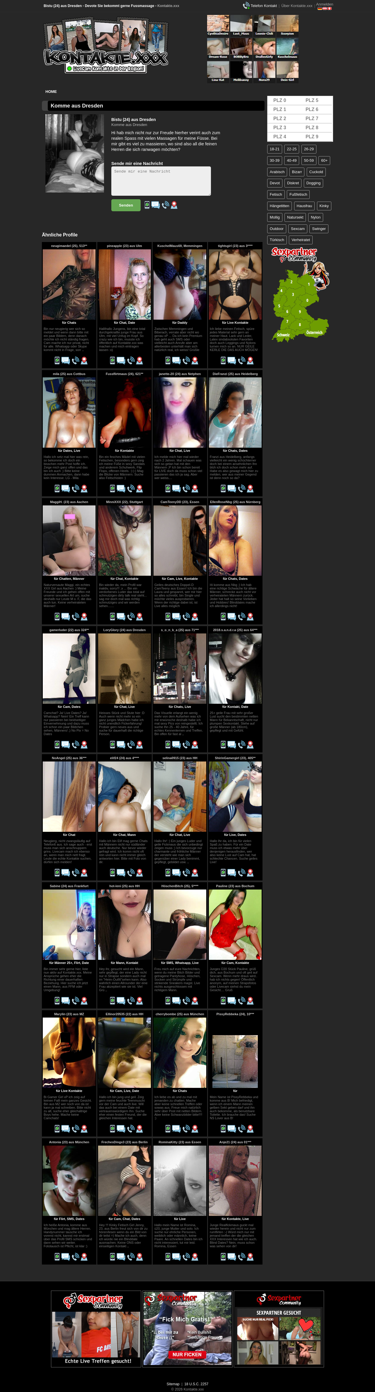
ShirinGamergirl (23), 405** (235, 758)
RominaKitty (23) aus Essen (180, 1142)
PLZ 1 (279, 109)
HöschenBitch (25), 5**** (179, 886)
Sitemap (173, 1384)
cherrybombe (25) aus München (180, 1014)
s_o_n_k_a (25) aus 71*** (180, 630)
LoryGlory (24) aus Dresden (124, 630)
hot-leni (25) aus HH (124, 886)
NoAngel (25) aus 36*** (69, 758)
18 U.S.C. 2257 (196, 1384)
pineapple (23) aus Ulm (124, 246)
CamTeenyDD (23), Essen (180, 502)
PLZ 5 (312, 100)
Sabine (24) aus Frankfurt (69, 886)
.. (83, 350)
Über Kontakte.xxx (296, 6)
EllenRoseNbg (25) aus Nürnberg (235, 502)
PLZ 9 (312, 136)
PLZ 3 (279, 127)
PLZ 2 (279, 118)
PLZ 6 (312, 109)
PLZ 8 (312, 127)
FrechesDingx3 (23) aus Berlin (124, 1142)
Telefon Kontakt (263, 6)
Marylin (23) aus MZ (69, 1014)
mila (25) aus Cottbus (69, 374)
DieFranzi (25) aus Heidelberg (235, 374)
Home (51, 91)
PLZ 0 (279, 100)
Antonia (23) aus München (69, 1142)
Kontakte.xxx (168, 6)
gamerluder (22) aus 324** (69, 630)
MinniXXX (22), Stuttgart (124, 502)
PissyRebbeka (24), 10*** (235, 1014)
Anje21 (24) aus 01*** (235, 1142)
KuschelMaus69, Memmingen (179, 246)
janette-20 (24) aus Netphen (180, 374)
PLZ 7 (312, 118)
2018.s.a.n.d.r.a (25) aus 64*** (235, 630)
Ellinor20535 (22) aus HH (124, 1014)
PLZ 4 (279, 136)
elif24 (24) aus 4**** (124, 758)
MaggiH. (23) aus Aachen (69, 502)
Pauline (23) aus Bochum (235, 886)
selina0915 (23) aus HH (179, 758)
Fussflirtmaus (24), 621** (124, 374)
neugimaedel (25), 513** (69, 246)
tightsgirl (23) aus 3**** (235, 246)
